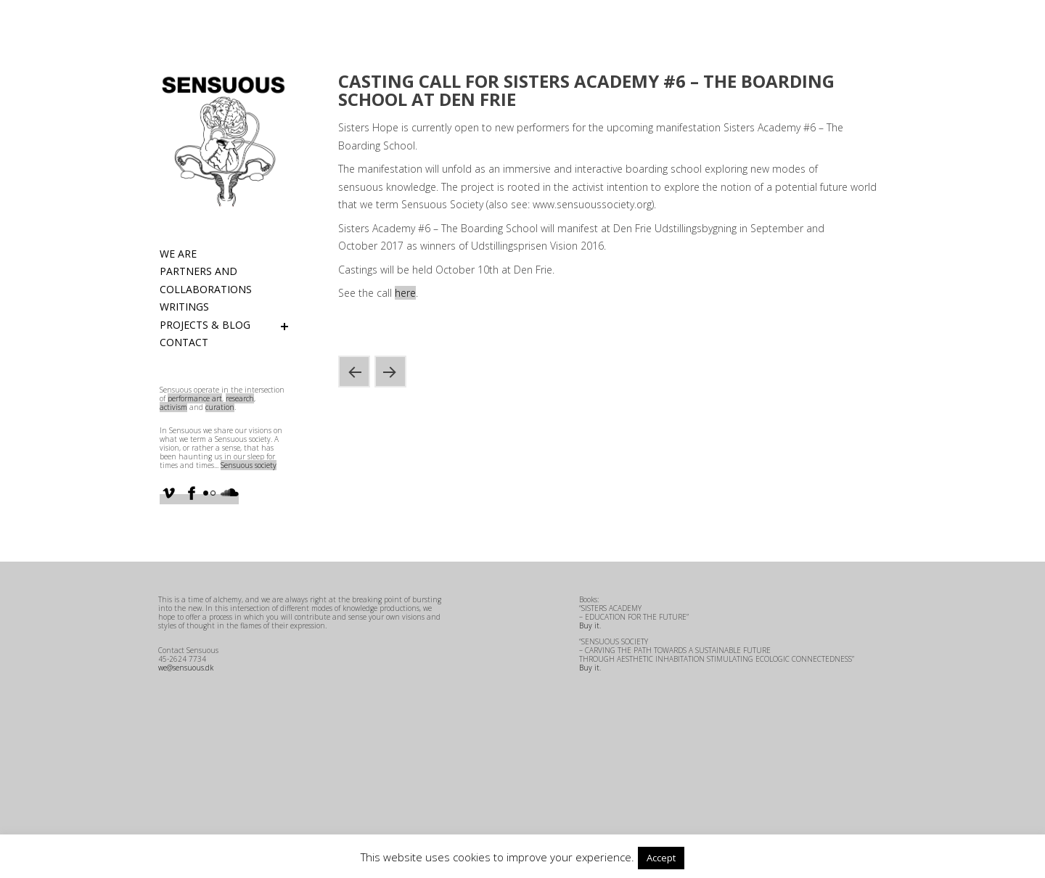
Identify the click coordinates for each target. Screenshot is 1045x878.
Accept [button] (661, 857)
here (405, 293)
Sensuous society (248, 465)
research (240, 398)
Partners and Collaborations (206, 280)
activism (173, 407)
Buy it (589, 625)
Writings (184, 306)
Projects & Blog (205, 325)
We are (178, 253)
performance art (195, 398)
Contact (184, 342)
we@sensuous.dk (185, 667)
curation (219, 407)
